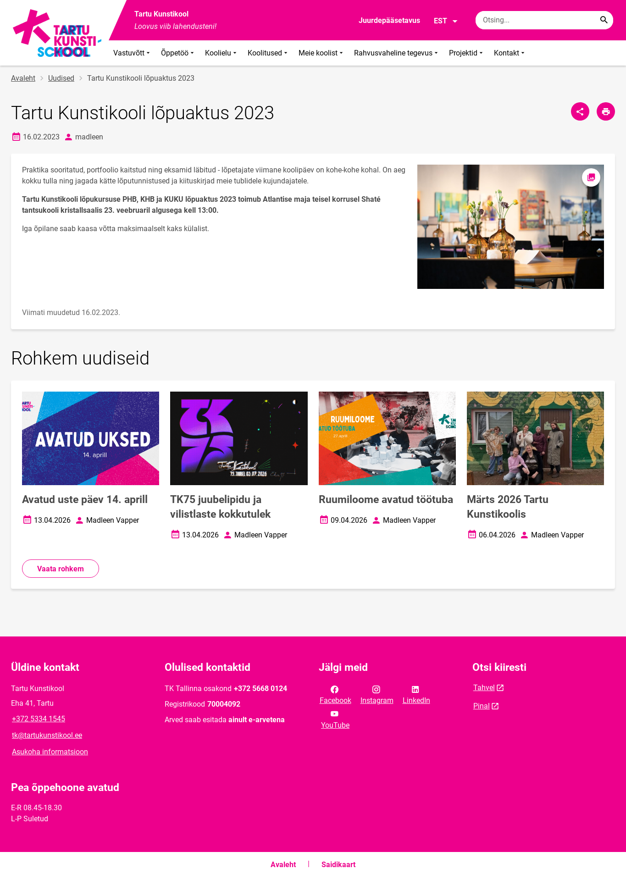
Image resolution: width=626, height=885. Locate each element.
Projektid (467, 53)
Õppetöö (178, 53)
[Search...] (604, 20)
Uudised (61, 78)
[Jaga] (580, 111)
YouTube (335, 719)
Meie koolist (322, 53)
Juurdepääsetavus (389, 20)
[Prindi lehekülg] (606, 111)
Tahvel (484, 687)
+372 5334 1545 (38, 718)
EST (446, 21)
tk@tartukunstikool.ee (47, 735)
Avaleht (23, 78)
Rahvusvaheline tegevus (397, 53)
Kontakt (510, 53)
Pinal (481, 706)
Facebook (335, 694)
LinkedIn (416, 694)
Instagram (376, 694)
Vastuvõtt (132, 53)
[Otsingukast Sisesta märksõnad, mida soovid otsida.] (544, 20)
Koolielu (221, 53)
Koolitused (268, 53)
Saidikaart (338, 864)
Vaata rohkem (60, 568)
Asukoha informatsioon (50, 751)
